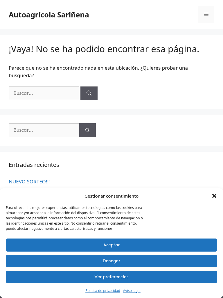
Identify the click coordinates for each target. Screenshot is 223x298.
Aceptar (111, 245)
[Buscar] (89, 93)
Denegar (112, 260)
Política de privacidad (102, 290)
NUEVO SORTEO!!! (29, 181)
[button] (214, 196)
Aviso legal (132, 290)
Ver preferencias (112, 276)
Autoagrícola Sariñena (49, 14)
